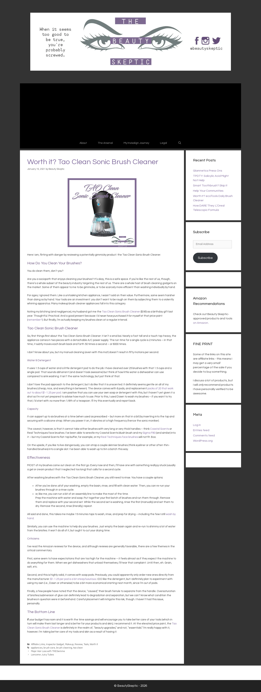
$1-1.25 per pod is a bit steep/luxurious (73, 579)
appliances (36, 648)
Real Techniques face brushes (119, 437)
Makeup (69, 644)
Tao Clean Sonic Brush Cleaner (121, 311)
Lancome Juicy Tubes (42, 655)
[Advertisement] (130, 110)
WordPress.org (203, 440)
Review (79, 644)
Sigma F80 (149, 433)
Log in (197, 425)
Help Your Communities (208, 190)
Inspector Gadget (55, 644)
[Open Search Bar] (179, 143)
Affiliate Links (38, 644)
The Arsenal (105, 143)
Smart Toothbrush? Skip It (210, 185)
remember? (35, 319)
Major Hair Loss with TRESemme (48, 651)
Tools (86, 644)
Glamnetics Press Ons (207, 170)
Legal (163, 143)
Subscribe (205, 258)
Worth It (94, 644)
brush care (49, 648)
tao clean (78, 648)
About (83, 143)
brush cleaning (64, 648)
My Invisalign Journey (136, 143)
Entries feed (201, 430)
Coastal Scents (159, 429)
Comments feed (204, 435)
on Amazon (200, 322)
